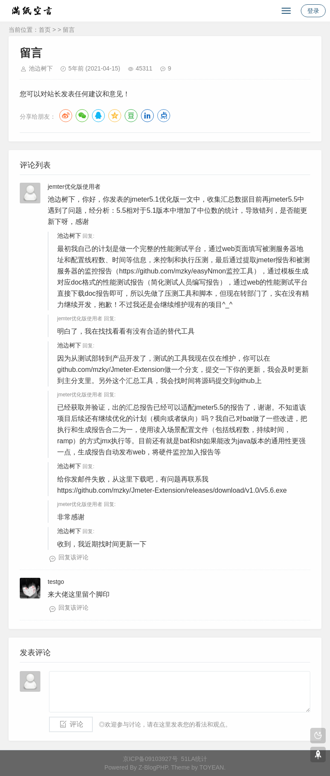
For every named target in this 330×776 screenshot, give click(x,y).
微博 (65, 115)
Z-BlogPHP (153, 767)
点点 (163, 115)
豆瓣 (131, 115)
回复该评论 (73, 557)
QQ (98, 115)
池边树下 (41, 68)
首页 (45, 29)
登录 (313, 10)
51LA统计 (194, 758)
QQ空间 (114, 115)
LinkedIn (147, 115)
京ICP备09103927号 (150, 758)
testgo (56, 581)
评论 (76, 724)
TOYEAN (211, 767)
